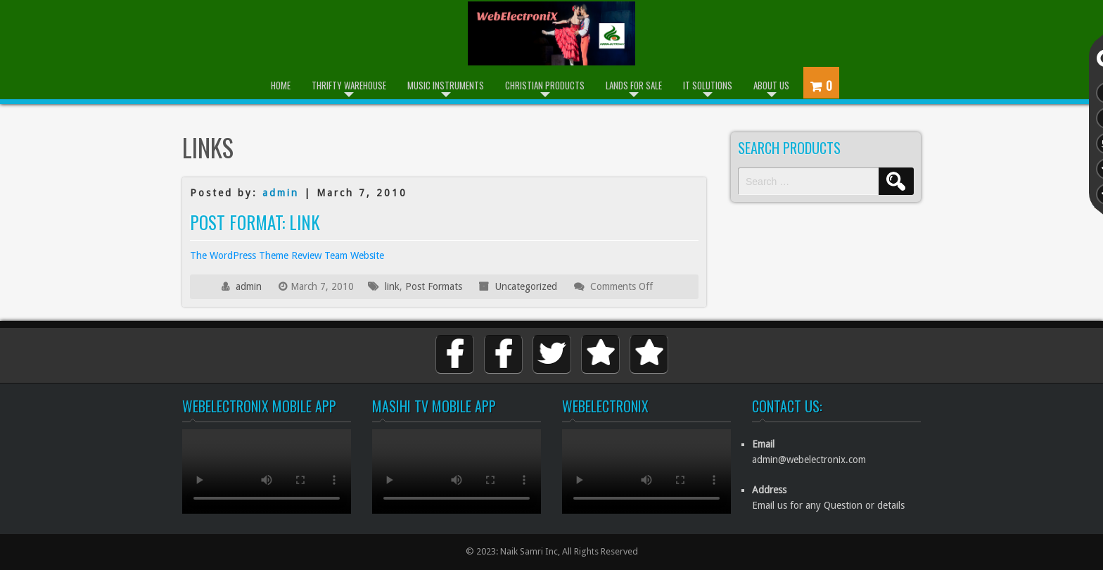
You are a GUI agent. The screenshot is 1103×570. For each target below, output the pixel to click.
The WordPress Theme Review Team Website (287, 255)
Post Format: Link (255, 222)
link (392, 286)
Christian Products (545, 85)
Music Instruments (445, 85)
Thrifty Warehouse (349, 85)
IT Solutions (707, 85)
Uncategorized (526, 286)
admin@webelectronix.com (809, 459)
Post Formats (433, 286)
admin (280, 192)
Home (281, 85)
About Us (771, 85)
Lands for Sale (634, 85)
